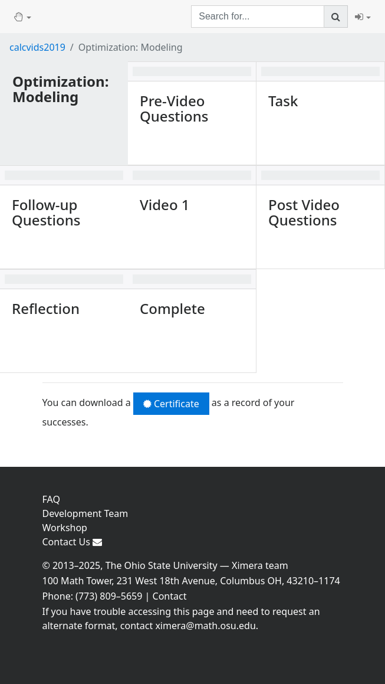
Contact (170, 596)
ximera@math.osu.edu (205, 625)
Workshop (64, 527)
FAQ (51, 499)
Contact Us (72, 541)
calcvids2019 (37, 47)
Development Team (85, 513)
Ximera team (260, 565)
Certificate (171, 403)
